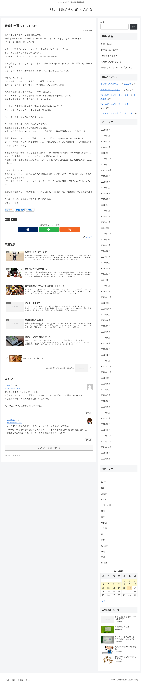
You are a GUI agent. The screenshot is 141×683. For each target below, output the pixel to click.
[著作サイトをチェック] (43, 229)
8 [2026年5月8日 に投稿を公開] (124, 584)
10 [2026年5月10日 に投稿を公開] (135, 584)
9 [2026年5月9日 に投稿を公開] (129, 584)
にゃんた (9, 388)
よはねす (11, 422)
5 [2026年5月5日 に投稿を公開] (108, 584)
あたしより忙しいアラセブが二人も (117, 67)
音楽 (14, 219)
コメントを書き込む (48, 450)
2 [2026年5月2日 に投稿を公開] (129, 580)
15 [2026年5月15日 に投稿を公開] (124, 588)
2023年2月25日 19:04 (12, 391)
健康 (7, 219)
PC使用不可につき (109, 56)
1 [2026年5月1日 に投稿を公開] (124, 580)
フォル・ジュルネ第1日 (110, 113)
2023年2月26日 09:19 (14, 425)
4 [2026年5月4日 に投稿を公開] (103, 584)
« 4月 (102, 601)
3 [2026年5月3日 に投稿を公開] (134, 580)
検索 (102, 22)
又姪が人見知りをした (111, 62)
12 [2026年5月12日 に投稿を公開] (108, 588)
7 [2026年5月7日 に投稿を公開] (119, 584)
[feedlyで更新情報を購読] (48, 229)
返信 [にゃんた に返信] (88, 415)
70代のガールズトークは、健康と (115, 95)
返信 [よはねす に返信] (88, 442)
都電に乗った (107, 44)
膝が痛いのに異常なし (111, 50)
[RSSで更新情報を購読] (54, 229)
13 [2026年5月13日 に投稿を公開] (114, 588)
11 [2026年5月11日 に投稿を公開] (103, 588)
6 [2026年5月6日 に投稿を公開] (113, 584)
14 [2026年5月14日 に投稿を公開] (119, 588)
